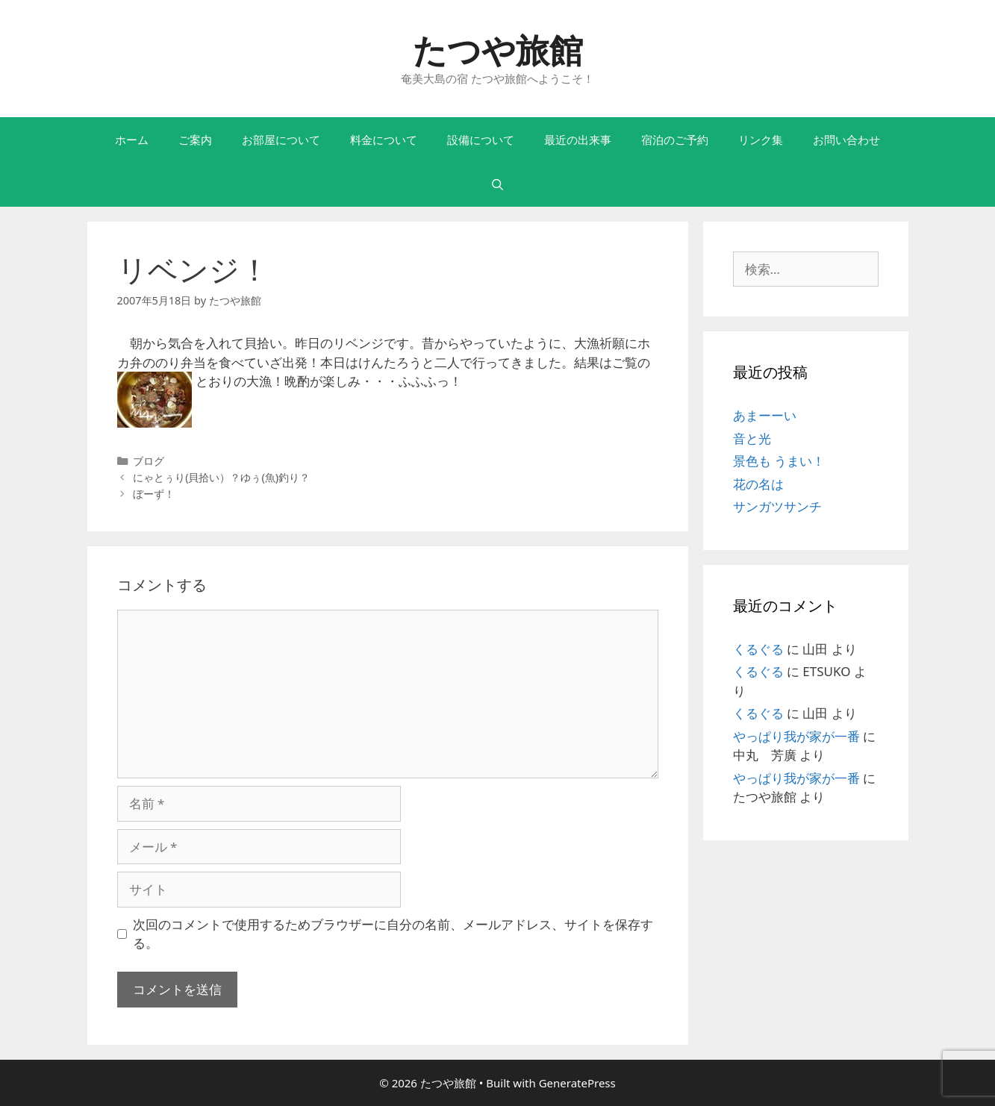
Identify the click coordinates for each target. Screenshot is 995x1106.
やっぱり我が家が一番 (796, 736)
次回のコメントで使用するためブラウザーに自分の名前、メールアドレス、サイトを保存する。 (393, 934)
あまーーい (764, 415)
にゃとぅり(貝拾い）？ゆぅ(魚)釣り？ (221, 477)
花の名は (758, 484)
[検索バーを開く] (497, 184)
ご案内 (195, 139)
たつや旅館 (498, 49)
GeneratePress (577, 1082)
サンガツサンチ (777, 506)
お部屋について (281, 139)
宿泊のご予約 (674, 139)
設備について (480, 139)
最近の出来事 (577, 139)
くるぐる (758, 648)
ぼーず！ (154, 494)
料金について (383, 139)
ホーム (132, 139)
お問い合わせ (846, 139)
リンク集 (760, 139)
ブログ (148, 461)
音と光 (752, 438)
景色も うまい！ (779, 460)
